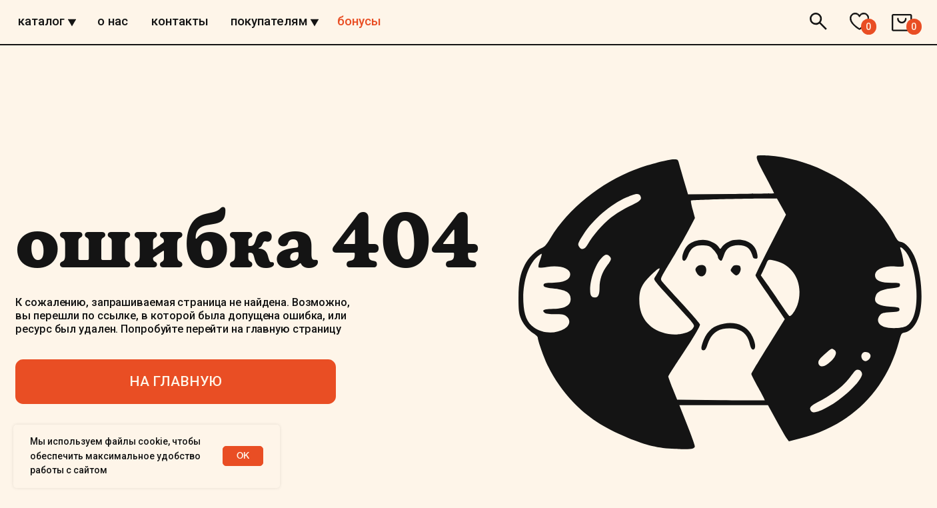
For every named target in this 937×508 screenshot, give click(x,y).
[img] (469, 46)
